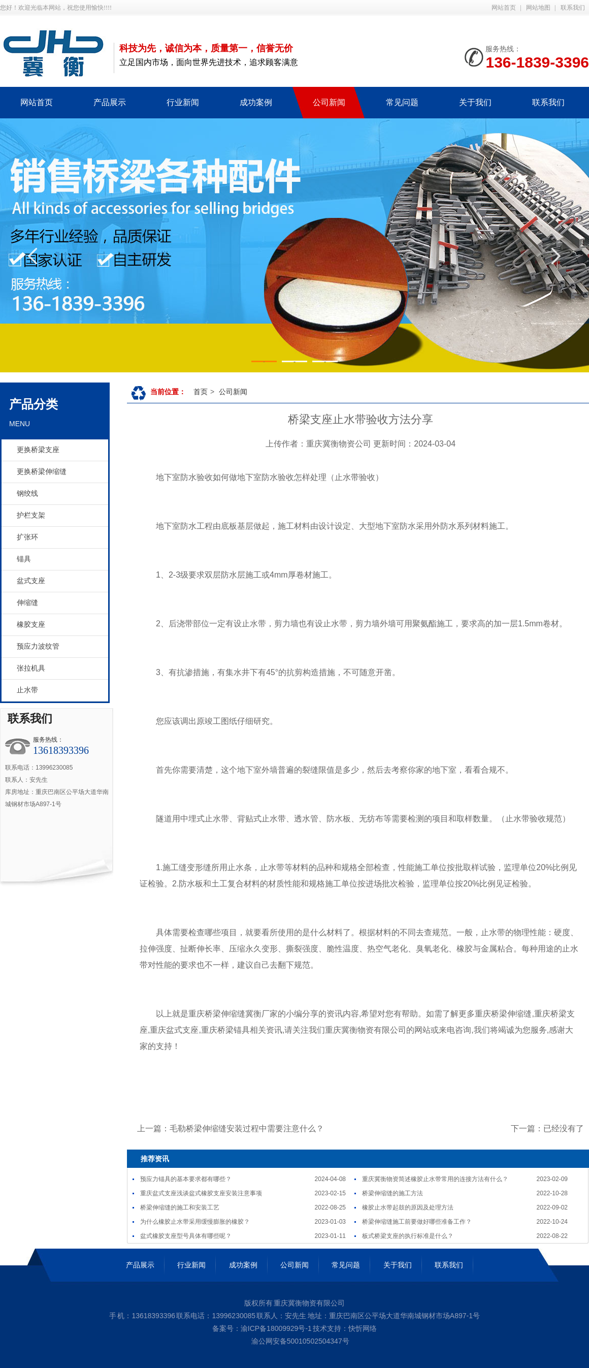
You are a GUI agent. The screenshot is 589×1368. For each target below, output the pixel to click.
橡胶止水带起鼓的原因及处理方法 (407, 1207)
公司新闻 (233, 392)
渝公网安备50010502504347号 (299, 1341)
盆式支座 (31, 581)
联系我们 (573, 7)
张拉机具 (31, 668)
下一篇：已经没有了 (547, 1128)
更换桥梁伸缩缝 (42, 471)
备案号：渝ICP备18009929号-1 (262, 1328)
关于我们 (397, 1265)
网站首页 (504, 7)
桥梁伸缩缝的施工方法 (392, 1193)
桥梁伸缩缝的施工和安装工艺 (179, 1207)
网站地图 (538, 7)
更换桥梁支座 (38, 450)
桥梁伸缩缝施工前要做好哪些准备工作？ (417, 1221)
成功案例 (243, 1265)
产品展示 (140, 1265)
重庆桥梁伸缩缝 (216, 1013)
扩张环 (27, 537)
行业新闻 (191, 1265)
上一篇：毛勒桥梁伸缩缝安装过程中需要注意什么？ (230, 1128)
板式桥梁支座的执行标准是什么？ (407, 1235)
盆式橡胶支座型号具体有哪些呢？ (186, 1235)
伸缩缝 (27, 603)
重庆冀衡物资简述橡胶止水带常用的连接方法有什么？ (435, 1179)
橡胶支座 (31, 624)
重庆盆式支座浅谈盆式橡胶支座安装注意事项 (201, 1193)
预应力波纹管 (38, 646)
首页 (200, 392)
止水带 (27, 690)
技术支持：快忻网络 (345, 1328)
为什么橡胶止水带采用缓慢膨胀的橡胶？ (195, 1221)
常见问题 (346, 1265)
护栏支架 (31, 515)
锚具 (24, 559)
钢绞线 (27, 493)
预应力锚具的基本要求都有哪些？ (186, 1179)
